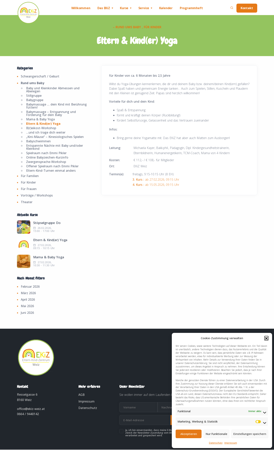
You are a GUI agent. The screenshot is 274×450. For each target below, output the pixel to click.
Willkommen (79, 8)
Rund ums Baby (32, 83)
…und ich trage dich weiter (45, 133)
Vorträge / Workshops (37, 196)
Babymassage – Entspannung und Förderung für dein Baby (51, 113)
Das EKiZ (103, 8)
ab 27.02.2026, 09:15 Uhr (156, 180)
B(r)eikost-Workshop (41, 128)
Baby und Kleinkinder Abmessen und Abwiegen (53, 90)
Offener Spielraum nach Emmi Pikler (52, 166)
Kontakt (247, 8)
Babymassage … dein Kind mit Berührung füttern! (56, 106)
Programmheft (192, 8)
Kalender (166, 8)
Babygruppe (34, 100)
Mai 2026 (27, 306)
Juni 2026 (27, 313)
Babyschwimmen (38, 141)
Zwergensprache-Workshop (46, 162)
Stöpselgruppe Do (47, 223)
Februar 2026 (30, 287)
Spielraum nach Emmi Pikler (46, 153)
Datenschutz (216, 442)
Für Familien (30, 176)
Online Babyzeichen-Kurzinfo (47, 158)
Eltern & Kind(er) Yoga (43, 124)
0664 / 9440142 (28, 414)
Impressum (230, 442)
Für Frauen (29, 189)
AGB (81, 395)
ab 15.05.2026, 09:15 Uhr (156, 185)
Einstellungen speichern (249, 434)
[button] (266, 338)
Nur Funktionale (216, 434)
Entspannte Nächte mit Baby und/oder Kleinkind (54, 147)
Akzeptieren (188, 434)
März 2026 (28, 293)
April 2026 (28, 300)
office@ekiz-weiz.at (31, 409)
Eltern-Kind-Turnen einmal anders (51, 171)
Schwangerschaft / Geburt (40, 77)
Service (144, 8)
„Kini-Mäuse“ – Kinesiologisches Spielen (55, 137)
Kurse (124, 8)
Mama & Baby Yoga (40, 120)
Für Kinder (28, 183)
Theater (26, 202)
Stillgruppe (34, 96)
